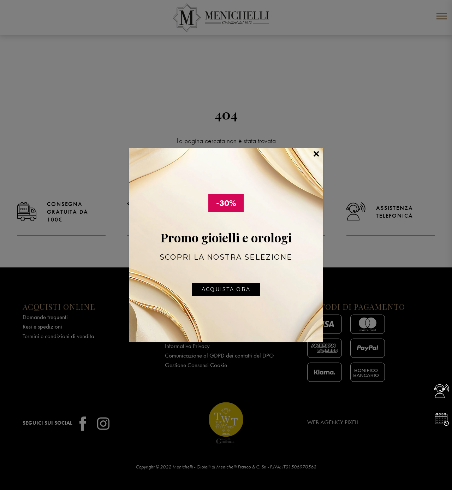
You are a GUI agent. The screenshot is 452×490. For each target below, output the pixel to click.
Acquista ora (226, 289)
